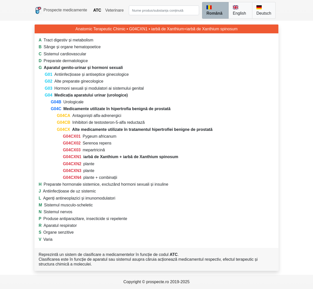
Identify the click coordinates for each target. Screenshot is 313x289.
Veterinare (114, 10)
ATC (97, 10)
